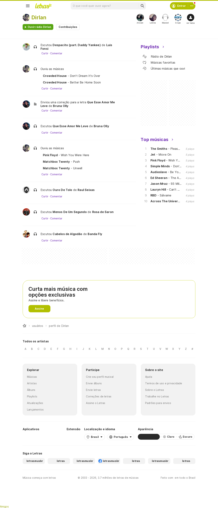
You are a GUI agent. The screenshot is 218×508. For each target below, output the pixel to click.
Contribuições (68, 26)
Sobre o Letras (154, 389)
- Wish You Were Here (66, 155)
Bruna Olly (60, 106)
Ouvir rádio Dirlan (39, 26)
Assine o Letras (95, 403)
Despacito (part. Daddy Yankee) (77, 45)
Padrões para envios (158, 403)
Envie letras (93, 389)
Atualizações (35, 403)
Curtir (44, 53)
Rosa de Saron (103, 212)
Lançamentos (35, 409)
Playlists (32, 396)
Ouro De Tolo (62, 190)
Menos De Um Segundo (70, 212)
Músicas (32, 376)
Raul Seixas (86, 190)
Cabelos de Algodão (67, 234)
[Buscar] (142, 5)
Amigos (4, 506)
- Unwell (62, 168)
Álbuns (31, 389)
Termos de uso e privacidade (163, 383)
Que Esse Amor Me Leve (70, 126)
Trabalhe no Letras (157, 396)
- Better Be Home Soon (72, 82)
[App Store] (54, 437)
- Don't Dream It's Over (71, 76)
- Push (61, 161)
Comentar (56, 53)
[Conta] (191, 5)
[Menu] (28, 5)
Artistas (32, 383)
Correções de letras (98, 396)
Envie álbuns (94, 383)
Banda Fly (95, 234)
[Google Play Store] (32, 437)
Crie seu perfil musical (100, 376)
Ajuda (148, 376)
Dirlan (38, 17)
